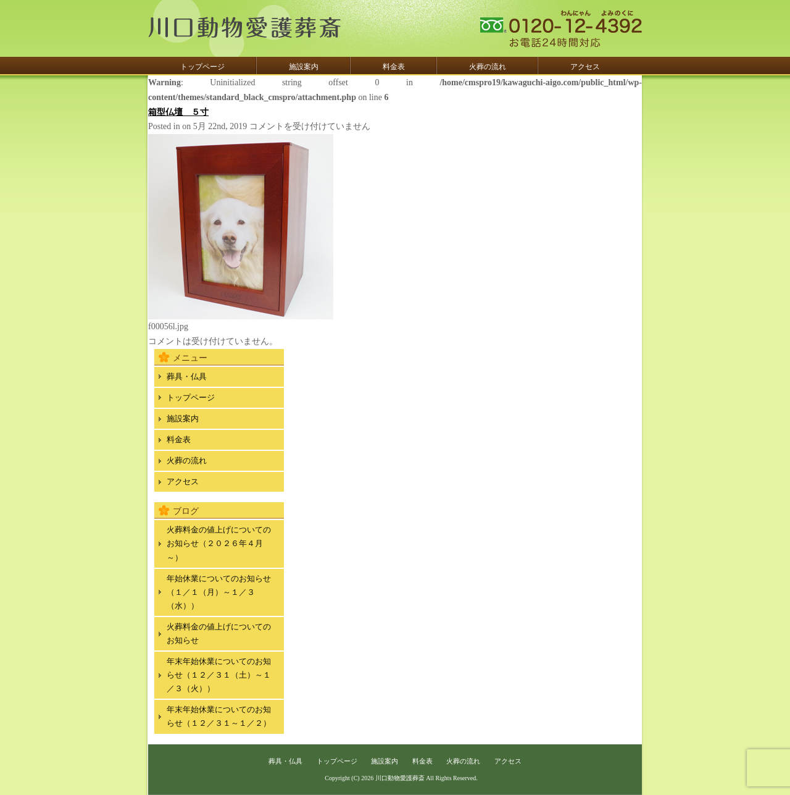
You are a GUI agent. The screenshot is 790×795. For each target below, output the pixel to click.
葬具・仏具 (187, 376)
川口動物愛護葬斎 (400, 778)
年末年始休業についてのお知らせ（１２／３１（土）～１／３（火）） (219, 675)
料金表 (394, 66)
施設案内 (303, 66)
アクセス (585, 66)
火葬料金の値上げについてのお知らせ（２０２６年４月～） (219, 543)
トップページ (202, 66)
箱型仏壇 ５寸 (178, 112)
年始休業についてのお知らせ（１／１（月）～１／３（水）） (219, 592)
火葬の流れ (487, 66)
